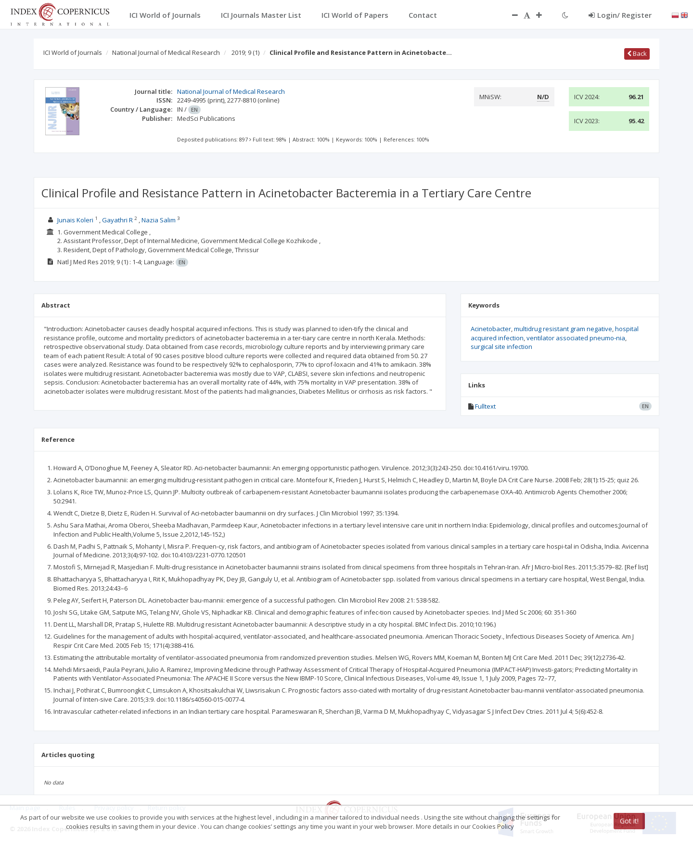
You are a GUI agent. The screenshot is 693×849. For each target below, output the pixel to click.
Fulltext (485, 406)
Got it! (629, 820)
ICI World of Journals (72, 52)
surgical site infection (501, 346)
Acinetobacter (491, 328)
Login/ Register (620, 15)
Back (637, 53)
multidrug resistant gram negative (563, 328)
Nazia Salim (158, 220)
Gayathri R (117, 220)
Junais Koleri (75, 220)
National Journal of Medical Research (166, 52)
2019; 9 (245, 52)
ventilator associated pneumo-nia (575, 338)
